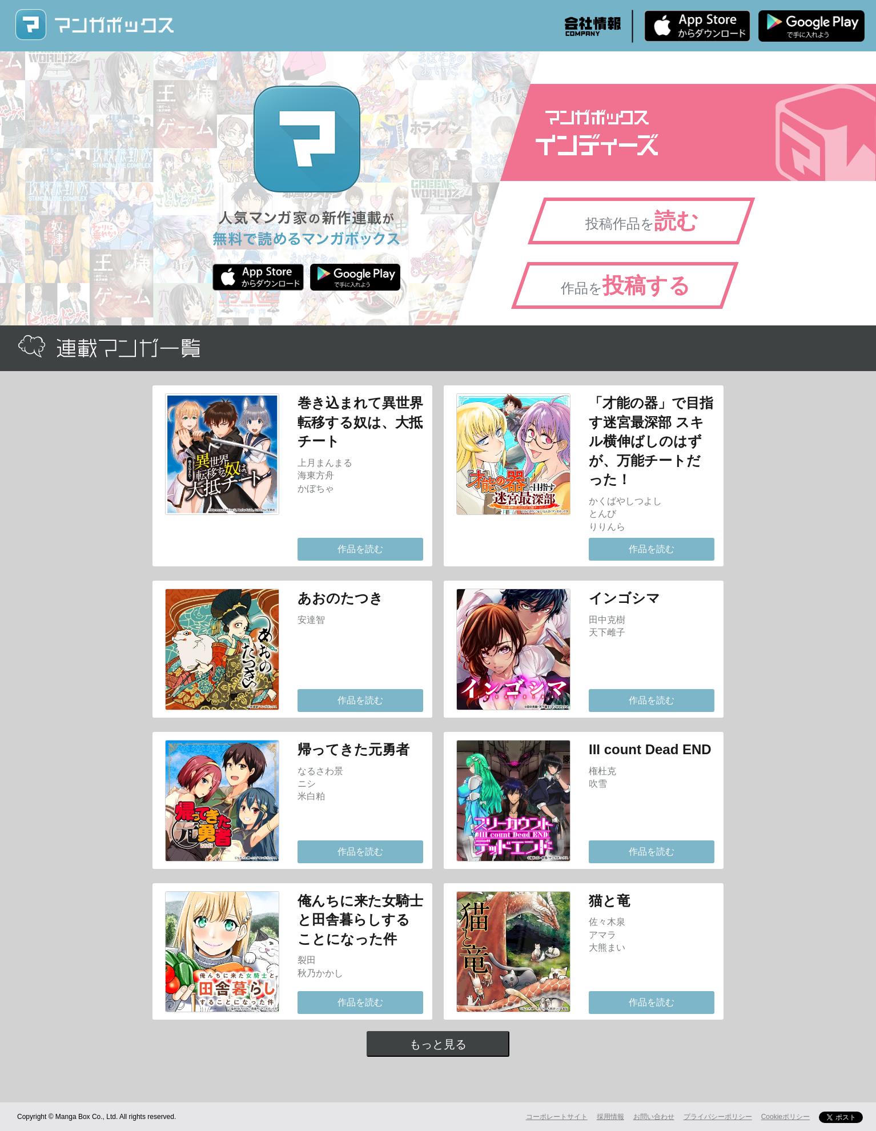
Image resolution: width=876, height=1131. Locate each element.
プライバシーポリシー (718, 1116)
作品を (625, 285)
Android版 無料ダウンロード (811, 26)
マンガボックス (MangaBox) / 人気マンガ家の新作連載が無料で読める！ (94, 25)
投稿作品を (641, 221)
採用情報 (610, 1116)
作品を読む (360, 549)
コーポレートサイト (557, 1116)
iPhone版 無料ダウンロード (697, 26)
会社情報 (593, 26)
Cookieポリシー (785, 1116)
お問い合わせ (653, 1116)
